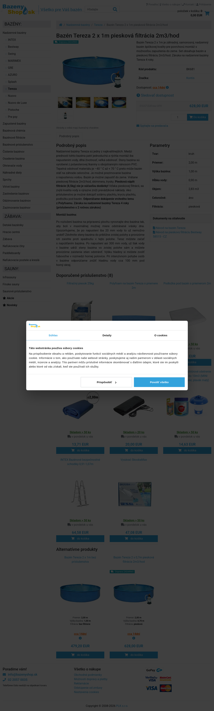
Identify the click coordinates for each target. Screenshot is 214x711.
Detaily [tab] (107, 335)
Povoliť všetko (159, 382)
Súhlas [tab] (53, 335)
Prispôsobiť (106, 382)
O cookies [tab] (161, 335)
